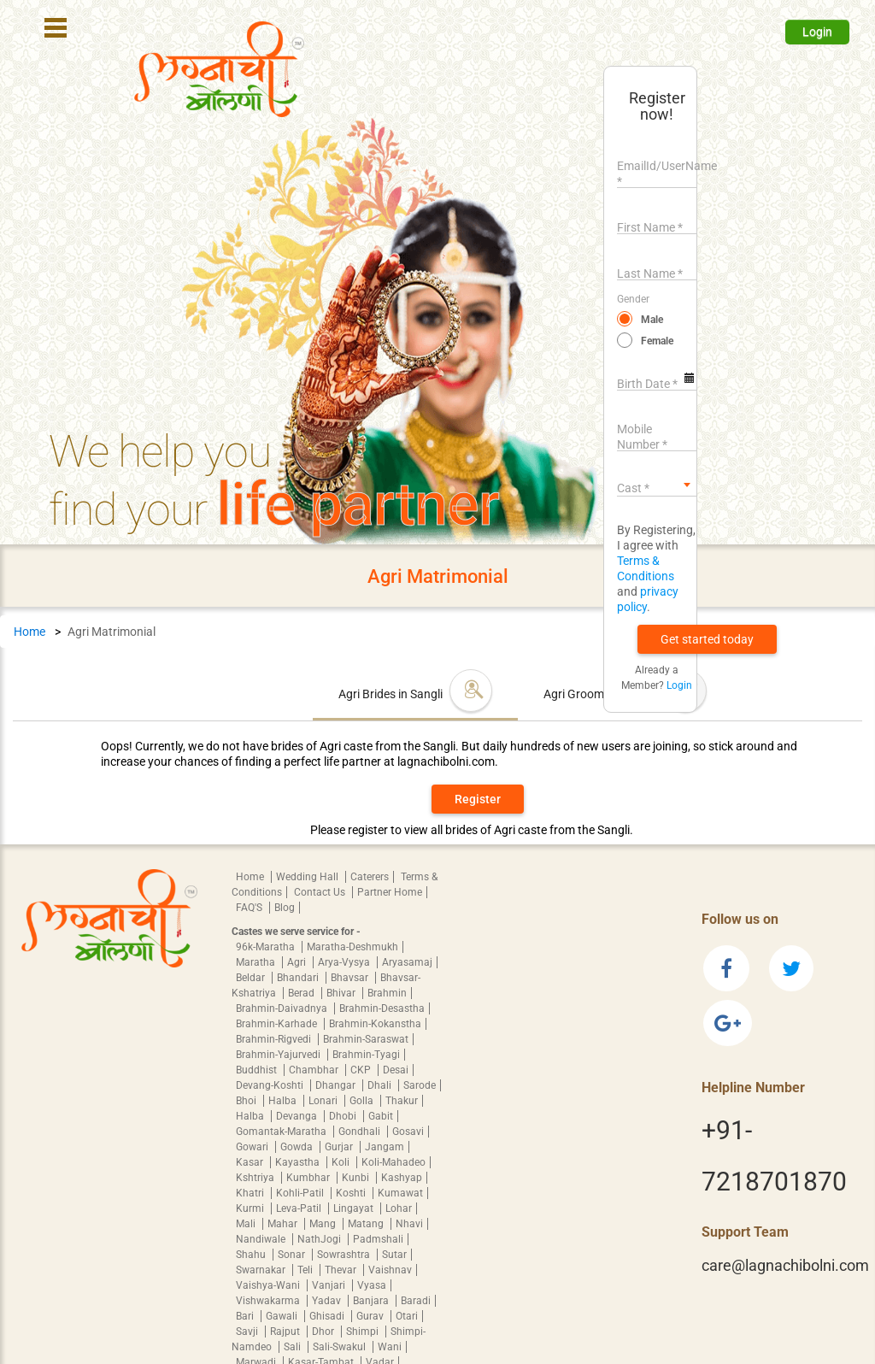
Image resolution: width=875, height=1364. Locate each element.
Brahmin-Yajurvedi (279, 1055)
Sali (293, 1347)
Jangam (384, 1147)
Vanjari (330, 1285)
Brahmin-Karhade (278, 1024)
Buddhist (257, 1070)
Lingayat (354, 1208)
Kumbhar (309, 1178)
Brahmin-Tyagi (366, 1055)
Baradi (416, 1301)
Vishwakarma (269, 1301)
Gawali (283, 1316)
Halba (283, 1101)
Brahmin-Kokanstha (375, 1024)
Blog (284, 908)
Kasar (251, 1162)
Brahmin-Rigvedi (275, 1039)
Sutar (394, 1255)
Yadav (328, 1301)
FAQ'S (250, 908)
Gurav (371, 1316)
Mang (323, 1224)
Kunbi (357, 1178)
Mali (247, 1224)
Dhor (324, 1332)
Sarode (419, 1085)
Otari (407, 1316)
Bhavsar (351, 978)
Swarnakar (262, 1270)
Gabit (380, 1116)
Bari (246, 1316)
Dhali (380, 1085)
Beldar (251, 978)
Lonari (324, 1101)
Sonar (293, 1255)
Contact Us (321, 892)
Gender (633, 299)
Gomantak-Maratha (282, 1132)
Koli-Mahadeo (393, 1162)
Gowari (253, 1147)
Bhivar (342, 993)
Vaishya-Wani (269, 1285)
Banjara (372, 1301)
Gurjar (340, 1147)
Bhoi (247, 1101)
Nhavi (409, 1224)
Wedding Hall (308, 877)
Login (817, 31)
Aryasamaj (407, 962)
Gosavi (408, 1132)
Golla (362, 1101)
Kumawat (400, 1193)
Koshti (352, 1193)
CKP (361, 1070)
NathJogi (320, 1239)
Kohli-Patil (301, 1193)
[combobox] (656, 485)
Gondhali (360, 1132)
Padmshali (378, 1239)
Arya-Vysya (345, 962)
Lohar (398, 1208)
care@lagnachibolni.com (785, 1265)
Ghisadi (328, 1316)
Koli (342, 1162)
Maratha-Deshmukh (352, 947)
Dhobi (344, 1116)
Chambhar (315, 1070)
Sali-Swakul (340, 1347)
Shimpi (363, 1332)
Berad (302, 993)
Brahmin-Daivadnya (283, 1008)
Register (478, 799)
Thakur (401, 1101)
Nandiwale (262, 1239)
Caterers (369, 877)
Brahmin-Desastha (382, 1008)
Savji (248, 1332)
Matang (367, 1224)
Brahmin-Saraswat (365, 1039)
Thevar (342, 1270)
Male (652, 320)
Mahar (283, 1224)
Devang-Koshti (271, 1085)
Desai (395, 1070)
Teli (306, 1270)
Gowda (297, 1147)
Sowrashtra (345, 1255)
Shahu (252, 1255)
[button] (707, 639)
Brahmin (387, 993)
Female (657, 341)
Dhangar (336, 1085)
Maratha (257, 962)
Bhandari (299, 978)
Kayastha (298, 1162)
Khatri (251, 1193)
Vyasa (371, 1285)
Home (29, 631)
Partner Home (389, 892)
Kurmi (251, 1208)
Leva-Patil (300, 1208)
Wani (390, 1347)
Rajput (286, 1332)
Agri (297, 962)
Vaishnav (390, 1270)
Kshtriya (256, 1178)
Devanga (298, 1116)
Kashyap (401, 1178)
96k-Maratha (266, 947)
